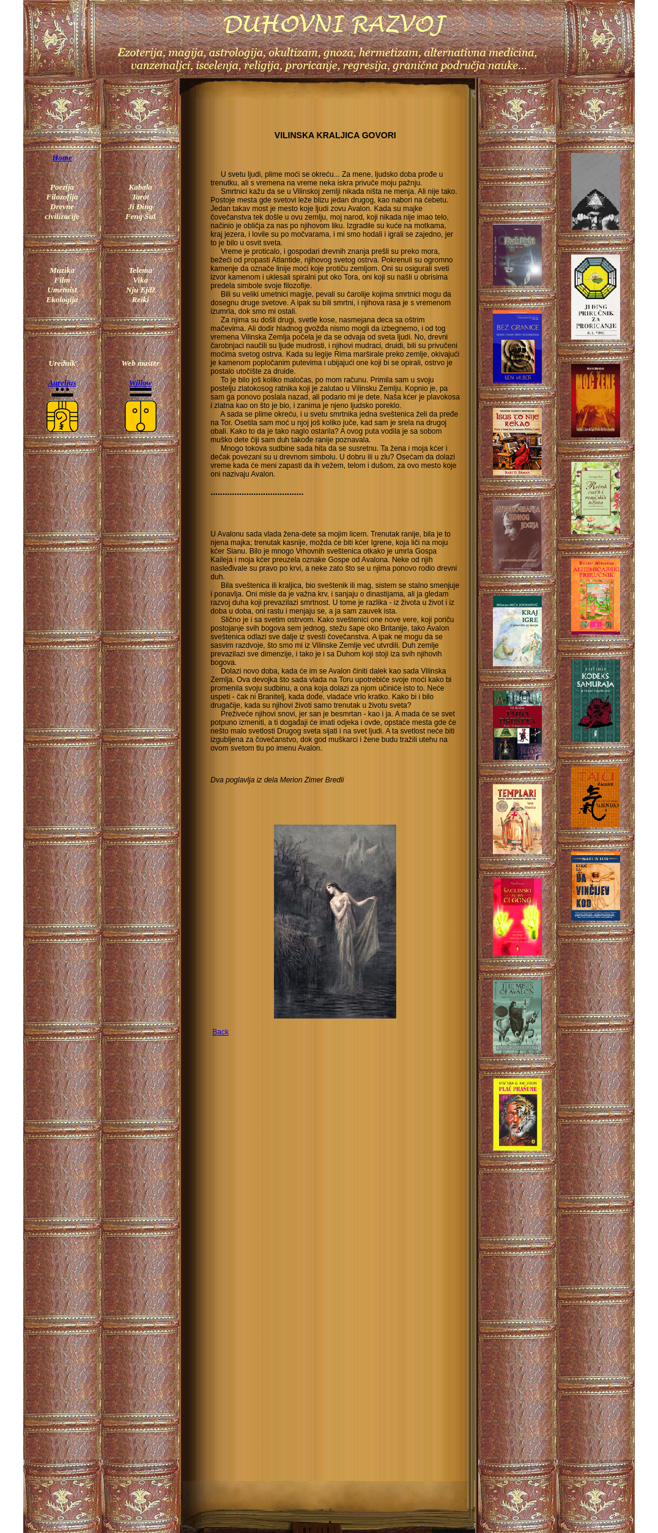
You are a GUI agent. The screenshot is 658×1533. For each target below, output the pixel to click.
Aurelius (62, 382)
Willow (140, 382)
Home (62, 157)
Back (220, 1032)
